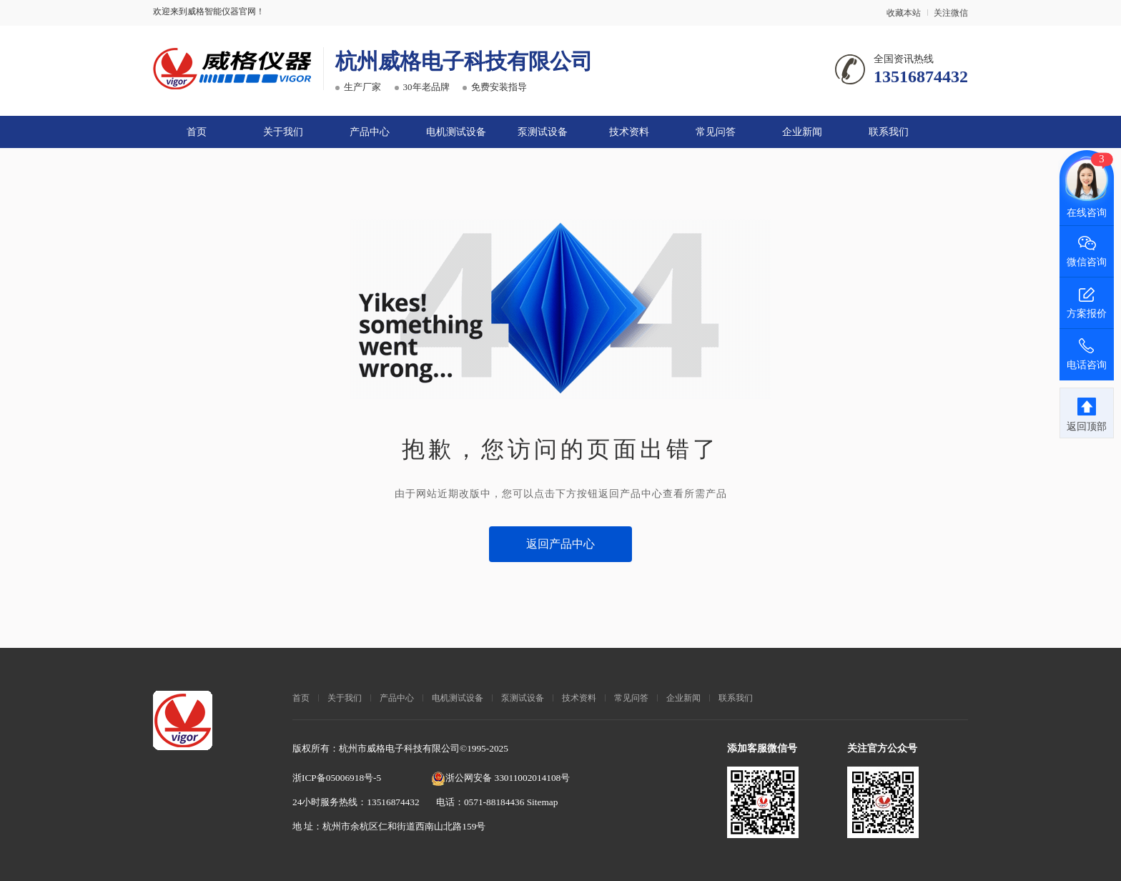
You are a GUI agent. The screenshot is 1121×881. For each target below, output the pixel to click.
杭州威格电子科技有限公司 (464, 61)
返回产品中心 (560, 544)
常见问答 (716, 132)
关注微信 (951, 13)
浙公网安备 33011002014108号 (500, 777)
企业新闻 (802, 132)
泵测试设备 (543, 132)
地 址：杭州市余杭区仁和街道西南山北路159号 (388, 826)
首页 (197, 132)
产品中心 (370, 132)
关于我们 (283, 132)
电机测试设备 (456, 132)
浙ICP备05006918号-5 (336, 777)
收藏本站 (904, 13)
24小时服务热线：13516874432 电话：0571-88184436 (409, 802)
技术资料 (629, 132)
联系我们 (889, 132)
